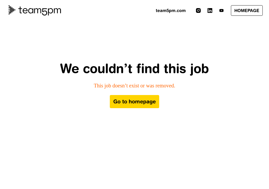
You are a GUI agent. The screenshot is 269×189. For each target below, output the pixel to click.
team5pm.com (171, 10)
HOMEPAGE (246, 10)
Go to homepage (134, 101)
